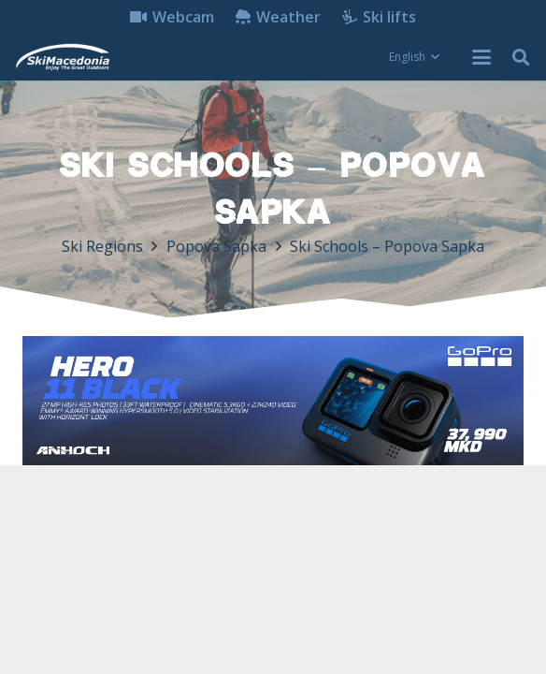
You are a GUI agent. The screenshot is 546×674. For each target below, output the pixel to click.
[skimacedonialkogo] (62, 57)
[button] (414, 57)
